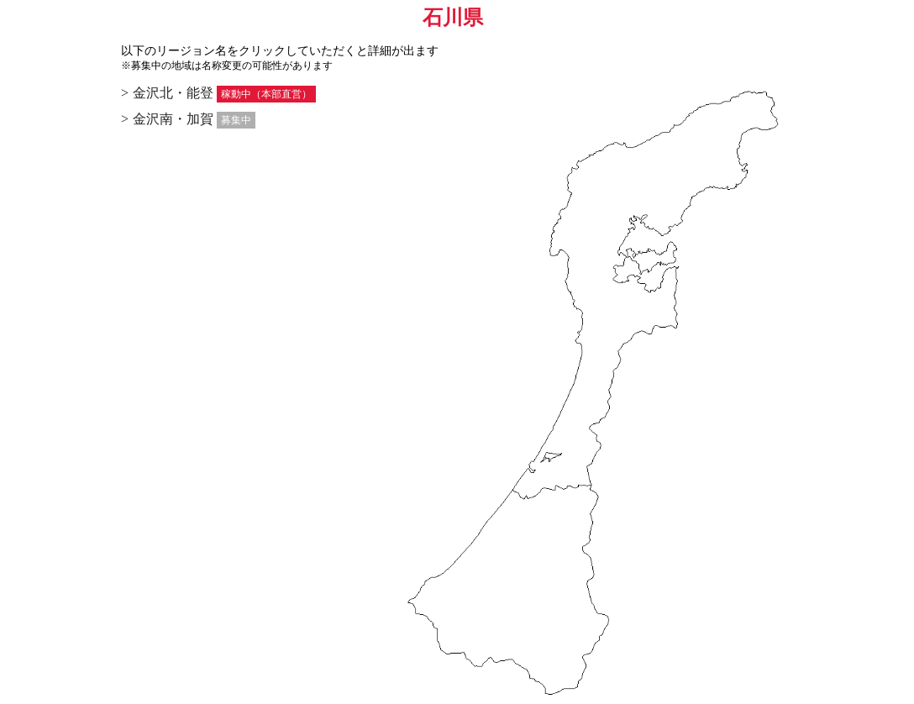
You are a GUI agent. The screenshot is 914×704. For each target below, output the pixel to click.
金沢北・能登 (173, 93)
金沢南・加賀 (173, 119)
